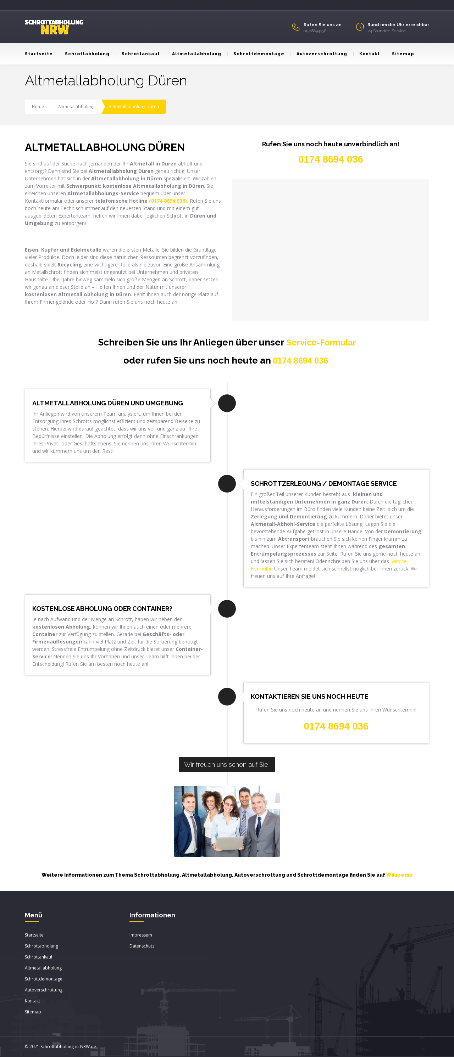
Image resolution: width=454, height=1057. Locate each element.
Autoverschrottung (318, 53)
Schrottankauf (138, 53)
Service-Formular (321, 342)
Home (38, 106)
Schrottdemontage (255, 53)
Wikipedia (399, 875)
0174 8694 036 (301, 360)
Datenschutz (141, 946)
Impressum (140, 935)
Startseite (39, 53)
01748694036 (315, 31)
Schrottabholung (84, 53)
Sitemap (400, 53)
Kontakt (366, 53)
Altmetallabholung (193, 53)
